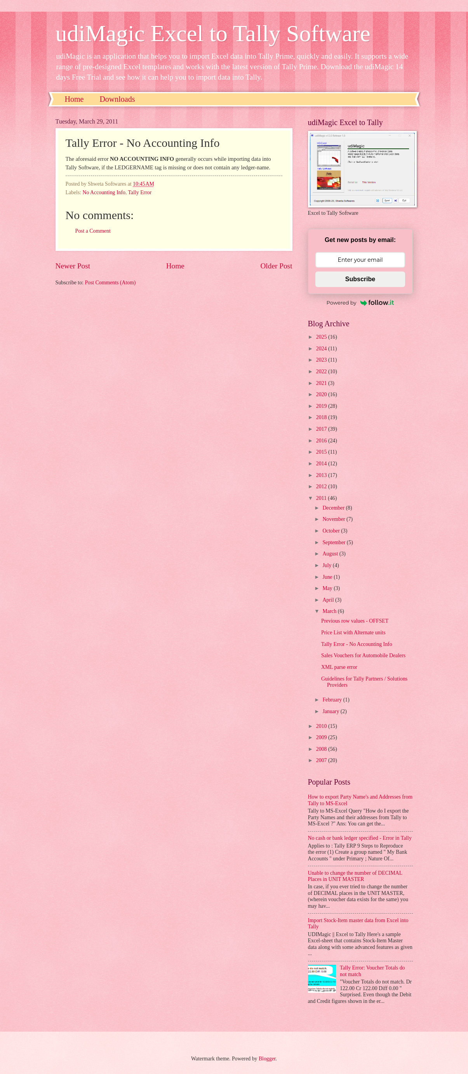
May (328, 588)
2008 (322, 749)
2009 (322, 737)
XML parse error (339, 667)
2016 (322, 441)
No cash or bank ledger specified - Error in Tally (360, 838)
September (334, 542)
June (328, 577)
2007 (322, 760)
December (334, 508)
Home (74, 99)
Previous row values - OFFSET (354, 621)
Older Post (276, 266)
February (332, 700)
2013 (322, 475)
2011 (322, 498)
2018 (322, 417)
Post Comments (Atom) (110, 282)
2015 (322, 452)
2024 (322, 349)
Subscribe (360, 279)
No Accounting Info (104, 192)
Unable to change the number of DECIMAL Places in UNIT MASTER (355, 876)
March (330, 611)
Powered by (360, 302)
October (331, 531)
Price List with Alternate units (353, 632)
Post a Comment (93, 231)
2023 (322, 360)
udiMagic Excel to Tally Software (213, 33)
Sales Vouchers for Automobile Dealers (363, 655)
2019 (322, 406)
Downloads (117, 99)
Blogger (267, 1059)
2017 (322, 429)
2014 (322, 464)
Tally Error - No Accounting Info (356, 644)
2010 (322, 726)
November (334, 519)
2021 (322, 383)
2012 (322, 486)
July (327, 565)
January (331, 711)
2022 (322, 371)
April (328, 600)
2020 (322, 394)
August (330, 554)
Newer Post (73, 266)
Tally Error (140, 192)
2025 (322, 337)
